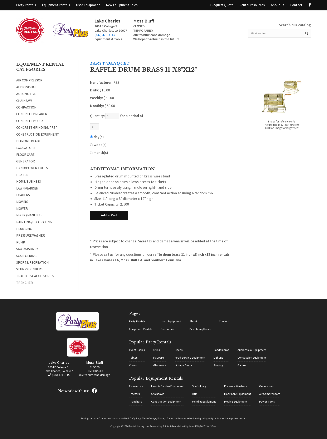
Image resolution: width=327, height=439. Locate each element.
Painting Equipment (204, 402)
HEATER (22, 175)
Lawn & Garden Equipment (167, 386)
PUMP (20, 243)
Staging (218, 366)
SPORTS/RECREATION (32, 263)
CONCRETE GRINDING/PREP (37, 128)
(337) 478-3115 (104, 35)
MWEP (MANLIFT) (29, 215)
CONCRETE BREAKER (31, 114)
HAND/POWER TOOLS (32, 168)
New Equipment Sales (121, 5)
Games (242, 366)
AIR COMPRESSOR (29, 81)
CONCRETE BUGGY (29, 121)
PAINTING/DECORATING (34, 222)
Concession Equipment (252, 358)
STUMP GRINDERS (29, 269)
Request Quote (221, 5)
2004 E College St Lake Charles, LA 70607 (59, 369)
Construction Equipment (166, 402)
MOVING (22, 202)
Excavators (136, 386)
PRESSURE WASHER (30, 236)
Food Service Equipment (190, 358)
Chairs (133, 366)
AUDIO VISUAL (26, 87)
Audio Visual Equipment (252, 350)
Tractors (134, 394)
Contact (296, 5)
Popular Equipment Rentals (156, 378)
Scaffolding (199, 386)
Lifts (194, 394)
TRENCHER (24, 283)
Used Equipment (88, 5)
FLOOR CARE (25, 155)
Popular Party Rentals (150, 342)
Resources (167, 329)
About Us (277, 5)
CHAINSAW (24, 101)
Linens (179, 350)
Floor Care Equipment (237, 394)
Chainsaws (157, 394)
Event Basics (137, 350)
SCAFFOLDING (26, 256)
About (193, 322)
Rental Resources (252, 5)
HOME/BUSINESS (28, 182)
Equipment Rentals (56, 5)
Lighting (218, 358)
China (156, 350)
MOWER (22, 209)
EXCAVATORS (25, 148)
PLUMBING (24, 229)
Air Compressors (269, 394)
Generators (266, 386)
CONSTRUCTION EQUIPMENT (37, 135)
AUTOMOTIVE (26, 94)
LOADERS (23, 195)
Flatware (158, 358)
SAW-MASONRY (27, 249)
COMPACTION (26, 108)
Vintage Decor (183, 366)
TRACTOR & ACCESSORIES (35, 276)
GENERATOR (25, 162)
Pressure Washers (235, 386)
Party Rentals (26, 5)
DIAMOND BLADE (28, 141)
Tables (133, 358)
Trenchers (135, 402)
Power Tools (267, 402)
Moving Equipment (235, 402)
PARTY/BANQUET (109, 63)
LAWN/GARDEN (27, 189)
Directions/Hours (200, 329)
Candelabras (221, 350)
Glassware (159, 366)
